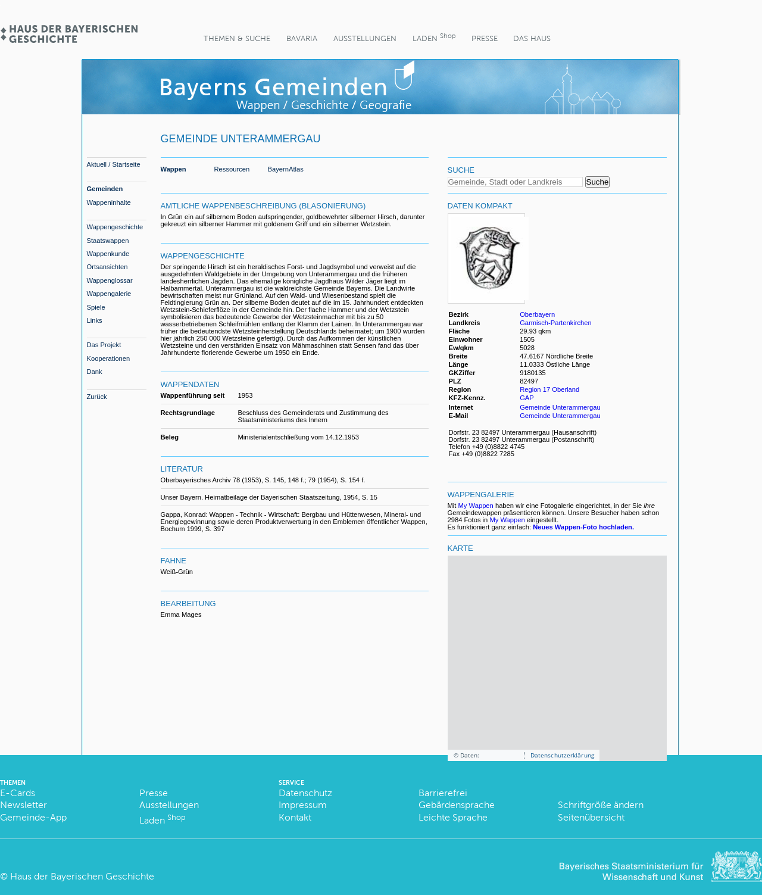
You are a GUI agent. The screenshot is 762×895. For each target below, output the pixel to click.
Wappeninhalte (109, 202)
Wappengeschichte (115, 226)
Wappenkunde (108, 253)
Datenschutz (305, 793)
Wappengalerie (109, 293)
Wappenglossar (110, 280)
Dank (94, 371)
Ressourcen (232, 169)
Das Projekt (104, 344)
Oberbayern (537, 314)
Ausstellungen (364, 38)
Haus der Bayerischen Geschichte (82, 876)
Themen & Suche (237, 38)
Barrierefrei (443, 793)
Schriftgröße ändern (601, 805)
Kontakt (295, 817)
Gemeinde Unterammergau (560, 407)
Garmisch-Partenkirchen (556, 322)
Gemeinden (105, 188)
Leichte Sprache (453, 817)
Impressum (303, 805)
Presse (484, 38)
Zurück (97, 396)
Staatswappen (108, 240)
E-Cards (17, 793)
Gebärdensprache (457, 805)
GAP (528, 397)
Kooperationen (108, 358)
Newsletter (23, 805)
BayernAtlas (286, 169)
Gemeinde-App (33, 817)
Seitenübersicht (591, 817)
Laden (434, 37)
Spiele (96, 307)
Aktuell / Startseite (113, 164)
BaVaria (301, 38)
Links (94, 320)
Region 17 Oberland (549, 389)
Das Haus (532, 38)
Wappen (173, 169)
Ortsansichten (107, 266)
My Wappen (476, 505)
